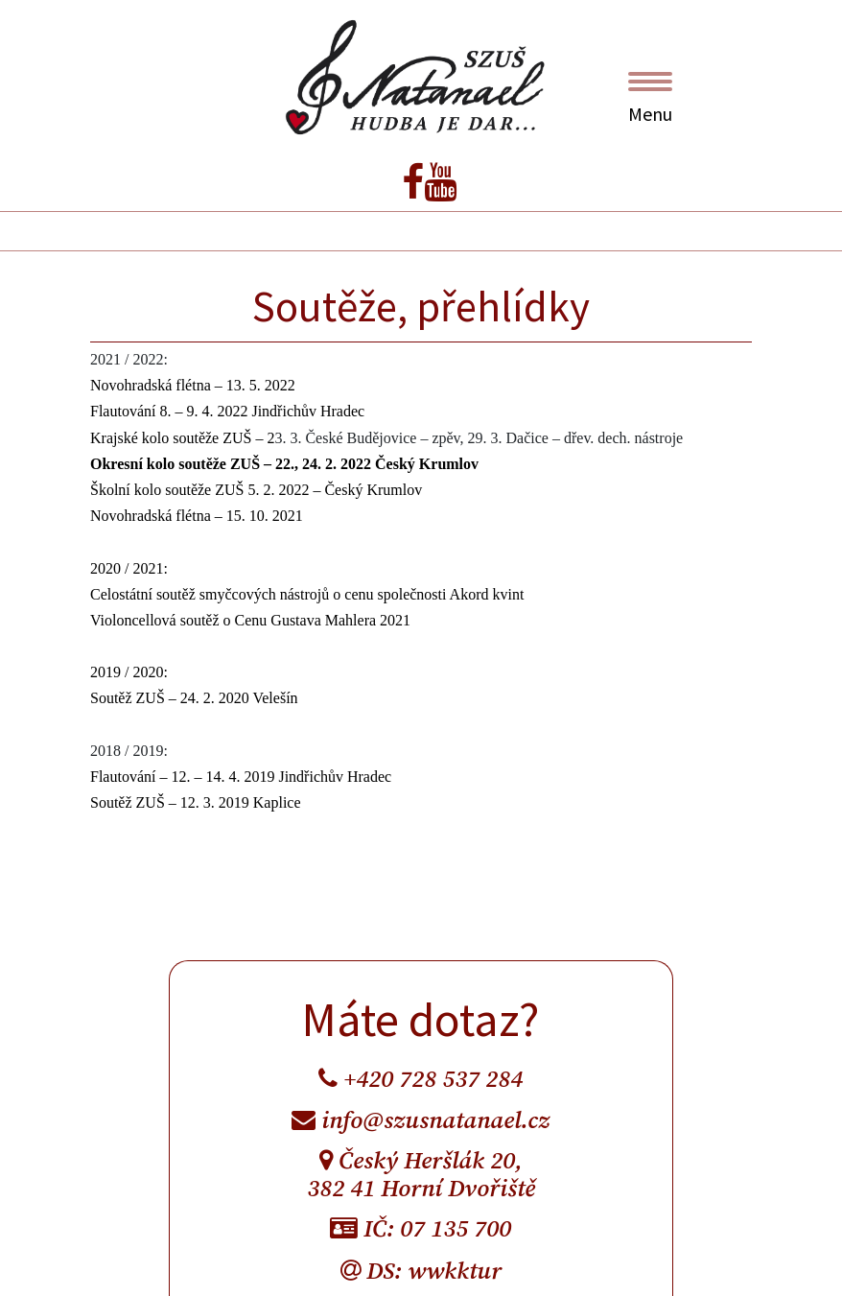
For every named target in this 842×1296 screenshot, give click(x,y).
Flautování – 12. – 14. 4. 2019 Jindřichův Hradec (240, 776)
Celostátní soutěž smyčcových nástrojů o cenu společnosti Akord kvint (307, 594)
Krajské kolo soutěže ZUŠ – (178, 438)
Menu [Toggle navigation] (650, 99)
